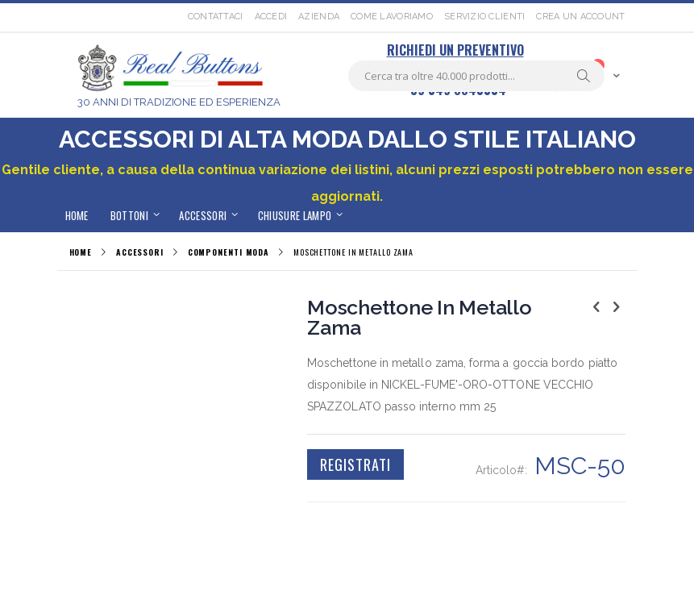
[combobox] (476, 76)
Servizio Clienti (484, 16)
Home (81, 252)
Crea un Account (580, 16)
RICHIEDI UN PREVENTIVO (455, 50)
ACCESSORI (140, 252)
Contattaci (215, 16)
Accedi (271, 16)
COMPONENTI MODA (229, 252)
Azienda (318, 16)
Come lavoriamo (392, 16)
